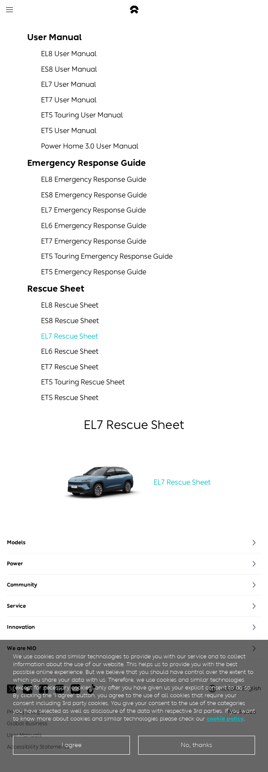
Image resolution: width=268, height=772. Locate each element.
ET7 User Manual (69, 100)
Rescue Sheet (55, 288)
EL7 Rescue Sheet (69, 336)
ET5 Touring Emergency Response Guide (107, 256)
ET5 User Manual (69, 131)
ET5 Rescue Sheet (69, 398)
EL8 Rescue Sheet (69, 305)
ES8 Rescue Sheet (70, 321)
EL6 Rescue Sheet (69, 351)
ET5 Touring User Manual (82, 115)
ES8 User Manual (69, 69)
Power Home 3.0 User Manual (90, 146)
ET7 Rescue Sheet (69, 367)
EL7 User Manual (68, 84)
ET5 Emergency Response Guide (93, 272)
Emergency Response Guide (86, 163)
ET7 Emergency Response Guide (93, 241)
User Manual (54, 37)
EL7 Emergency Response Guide (93, 210)
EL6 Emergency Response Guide (93, 226)
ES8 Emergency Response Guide (94, 195)
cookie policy (225, 718)
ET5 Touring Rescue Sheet (83, 382)
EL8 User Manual (69, 54)
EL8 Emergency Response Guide (93, 179)
